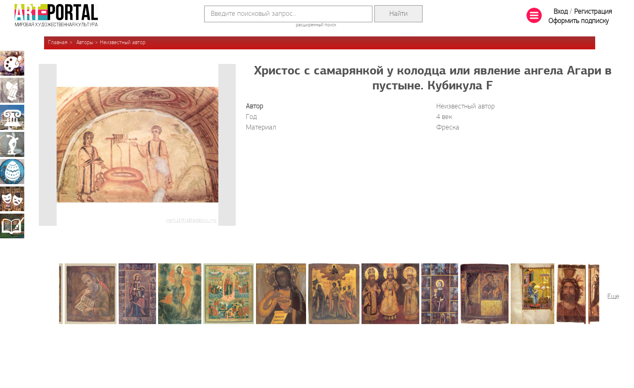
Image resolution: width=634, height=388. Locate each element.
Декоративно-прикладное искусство (12, 171)
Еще (613, 297)
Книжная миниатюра (12, 225)
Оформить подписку (578, 21)
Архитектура (12, 117)
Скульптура (12, 144)
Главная (58, 43)
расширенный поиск (316, 25)
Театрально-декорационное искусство (12, 198)
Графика (12, 90)
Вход (561, 12)
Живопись (12, 63)
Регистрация (593, 12)
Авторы (84, 43)
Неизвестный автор (123, 43)
